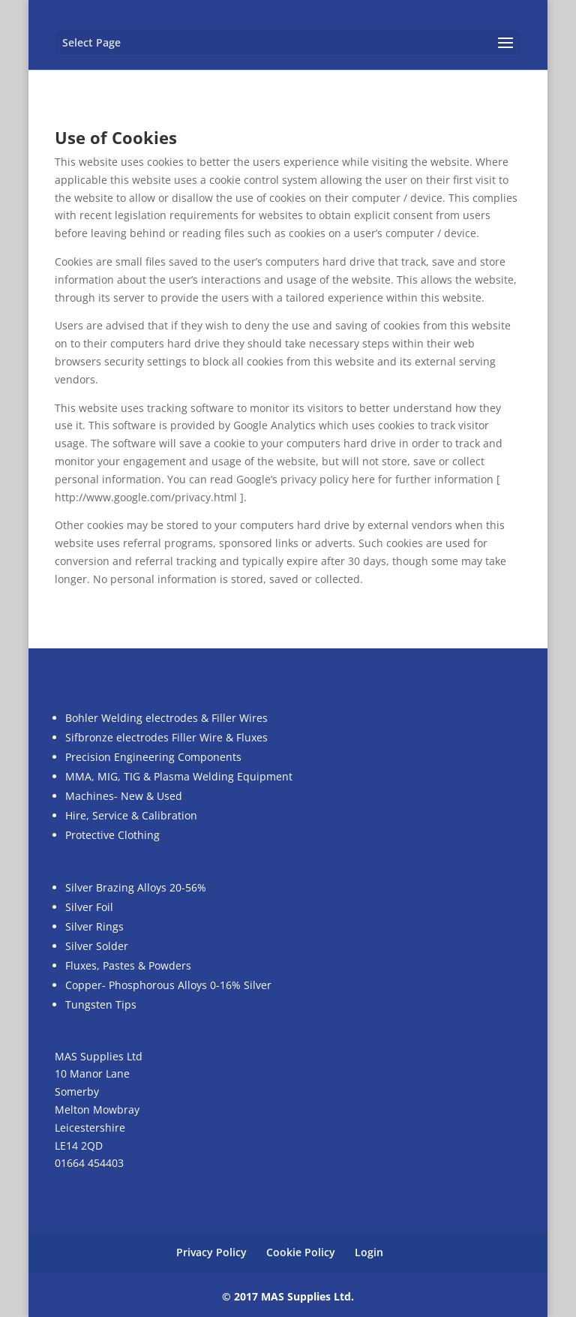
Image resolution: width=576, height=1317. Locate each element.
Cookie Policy (300, 1252)
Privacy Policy (211, 1252)
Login (369, 1252)
